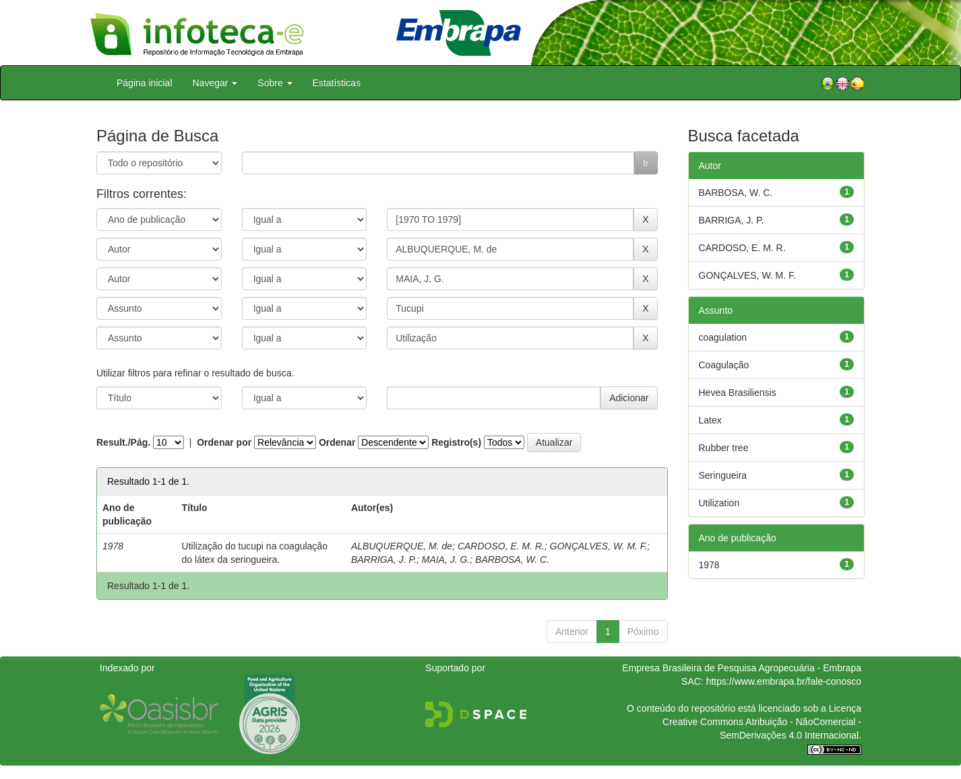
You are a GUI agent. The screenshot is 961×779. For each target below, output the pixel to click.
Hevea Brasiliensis (737, 392)
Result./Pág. (123, 442)
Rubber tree (724, 447)
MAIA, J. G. (446, 559)
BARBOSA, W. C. (512, 559)
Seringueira (723, 475)
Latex (710, 420)
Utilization (719, 503)
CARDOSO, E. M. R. (501, 546)
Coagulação (724, 365)
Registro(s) (456, 442)
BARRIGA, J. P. (383, 559)
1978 (709, 565)
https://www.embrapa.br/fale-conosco (783, 681)
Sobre (274, 82)
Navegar (215, 82)
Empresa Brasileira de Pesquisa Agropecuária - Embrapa (741, 668)
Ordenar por (224, 442)
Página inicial (145, 82)
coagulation (723, 337)
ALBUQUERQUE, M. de (401, 546)
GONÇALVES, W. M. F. (599, 546)
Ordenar (337, 442)
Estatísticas (337, 82)
